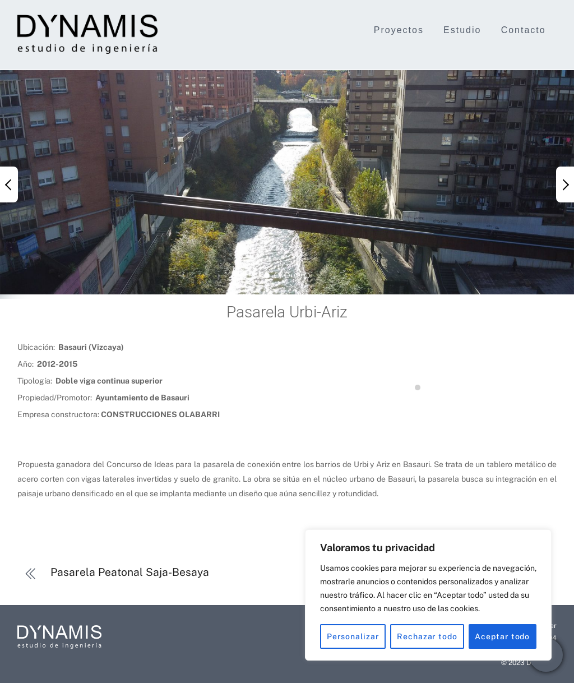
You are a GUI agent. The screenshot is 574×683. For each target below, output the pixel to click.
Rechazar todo (427, 636)
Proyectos (399, 30)
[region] (428, 595)
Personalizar (353, 636)
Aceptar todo (502, 636)
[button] (9, 184)
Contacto (523, 30)
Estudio (462, 30)
